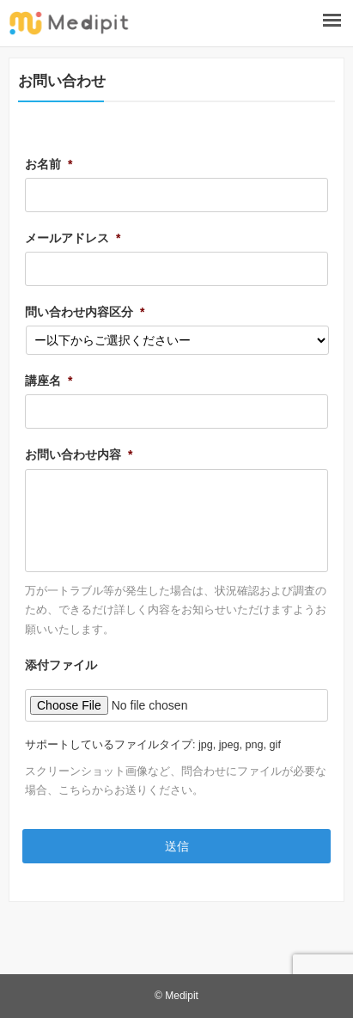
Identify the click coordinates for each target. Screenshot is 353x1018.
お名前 (48, 164)
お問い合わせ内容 (78, 454)
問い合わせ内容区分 (84, 312)
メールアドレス (72, 238)
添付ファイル (61, 665)
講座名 (48, 380)
